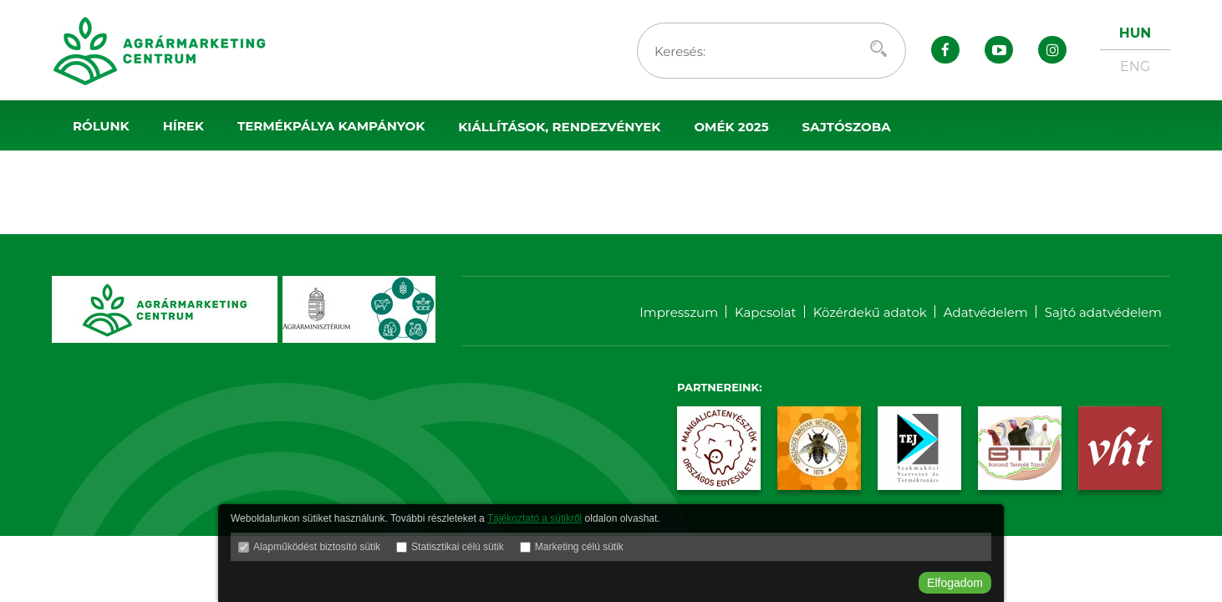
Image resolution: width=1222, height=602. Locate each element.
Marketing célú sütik (579, 547)
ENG (1135, 66)
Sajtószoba (846, 127)
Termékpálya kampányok (331, 126)
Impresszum (678, 312)
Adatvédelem (986, 312)
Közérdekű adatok (870, 312)
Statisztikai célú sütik (457, 547)
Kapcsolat (766, 312)
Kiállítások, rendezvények (559, 127)
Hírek (183, 126)
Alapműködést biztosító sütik (316, 547)
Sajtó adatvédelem (1103, 312)
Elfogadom (955, 582)
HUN (1135, 33)
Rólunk (101, 126)
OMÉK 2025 (731, 127)
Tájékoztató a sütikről (534, 518)
